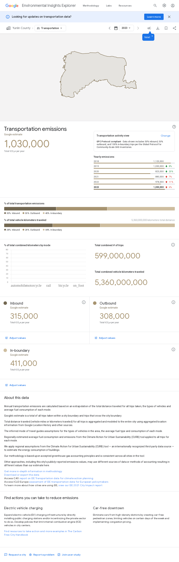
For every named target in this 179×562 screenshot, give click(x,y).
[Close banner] (169, 17)
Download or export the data (21, 474)
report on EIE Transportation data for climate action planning (56, 478)
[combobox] (52, 28)
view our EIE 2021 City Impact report (80, 485)
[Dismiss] (152, 36)
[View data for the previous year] (109, 28)
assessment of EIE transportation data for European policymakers (68, 481)
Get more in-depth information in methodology (33, 471)
